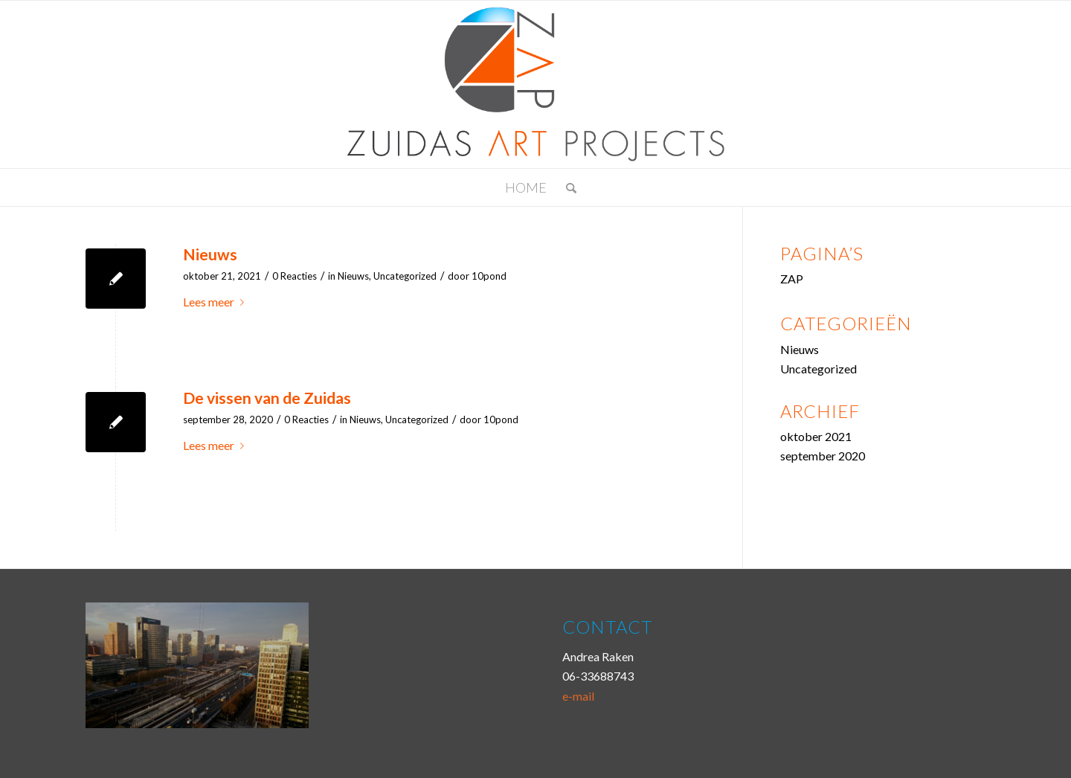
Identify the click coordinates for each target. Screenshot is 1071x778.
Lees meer (216, 302)
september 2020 (822, 456)
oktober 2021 (816, 436)
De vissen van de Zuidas (267, 397)
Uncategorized (405, 276)
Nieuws (210, 254)
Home (526, 187)
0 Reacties (294, 276)
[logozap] (535, 84)
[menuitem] (566, 187)
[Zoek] (566, 187)
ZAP (791, 278)
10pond (489, 276)
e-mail (578, 696)
